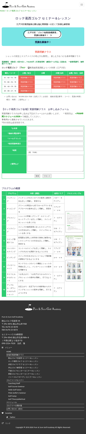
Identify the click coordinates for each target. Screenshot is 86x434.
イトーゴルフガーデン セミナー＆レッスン (25, 377)
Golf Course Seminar (16, 386)
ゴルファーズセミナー (15, 380)
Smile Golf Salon (14, 390)
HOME (8, 352)
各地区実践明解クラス (15, 355)
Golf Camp (12, 396)
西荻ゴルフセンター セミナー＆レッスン (24, 374)
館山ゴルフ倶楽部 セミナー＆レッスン (23, 358)
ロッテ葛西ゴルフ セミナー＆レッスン (22, 11)
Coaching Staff (14, 383)
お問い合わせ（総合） (15, 409)
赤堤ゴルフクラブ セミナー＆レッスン (23, 364)
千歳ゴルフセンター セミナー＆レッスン (24, 371)
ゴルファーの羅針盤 (14, 406)
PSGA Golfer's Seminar (17, 393)
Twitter (10, 417)
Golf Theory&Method (16, 399)
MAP (23, 67)
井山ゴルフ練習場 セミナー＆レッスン (23, 368)
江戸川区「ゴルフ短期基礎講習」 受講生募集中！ (43, 33)
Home (2, 11)
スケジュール (11, 402)
